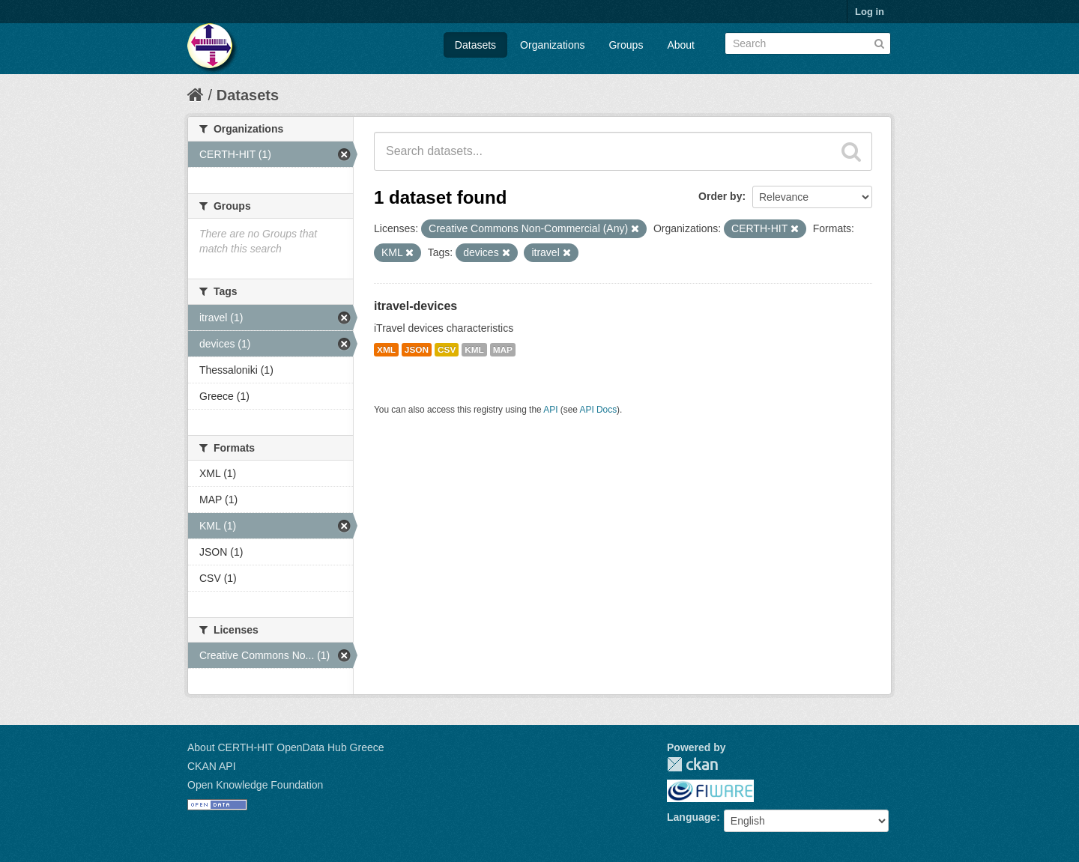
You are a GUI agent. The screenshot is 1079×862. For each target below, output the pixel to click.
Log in (869, 11)
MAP (503, 350)
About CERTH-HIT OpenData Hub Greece (285, 747)
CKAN (692, 764)
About (681, 45)
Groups (625, 45)
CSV (447, 350)
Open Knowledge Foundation (255, 785)
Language (691, 817)
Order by (720, 196)
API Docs (598, 409)
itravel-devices (415, 306)
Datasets (475, 45)
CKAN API (211, 766)
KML (474, 350)
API (550, 409)
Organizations (552, 45)
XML (386, 350)
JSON (417, 350)
